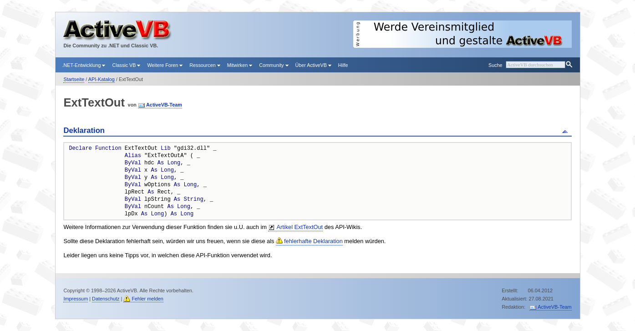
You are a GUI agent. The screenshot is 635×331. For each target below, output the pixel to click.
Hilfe (343, 65)
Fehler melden (147, 298)
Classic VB (126, 65)
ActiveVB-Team (164, 104)
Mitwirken (239, 65)
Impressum (75, 298)
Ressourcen (204, 65)
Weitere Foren (165, 65)
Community (273, 65)
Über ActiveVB (313, 65)
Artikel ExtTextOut (299, 227)
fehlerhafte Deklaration (313, 241)
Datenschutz (105, 298)
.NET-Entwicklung (84, 65)
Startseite (73, 79)
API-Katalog (101, 79)
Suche (495, 65)
